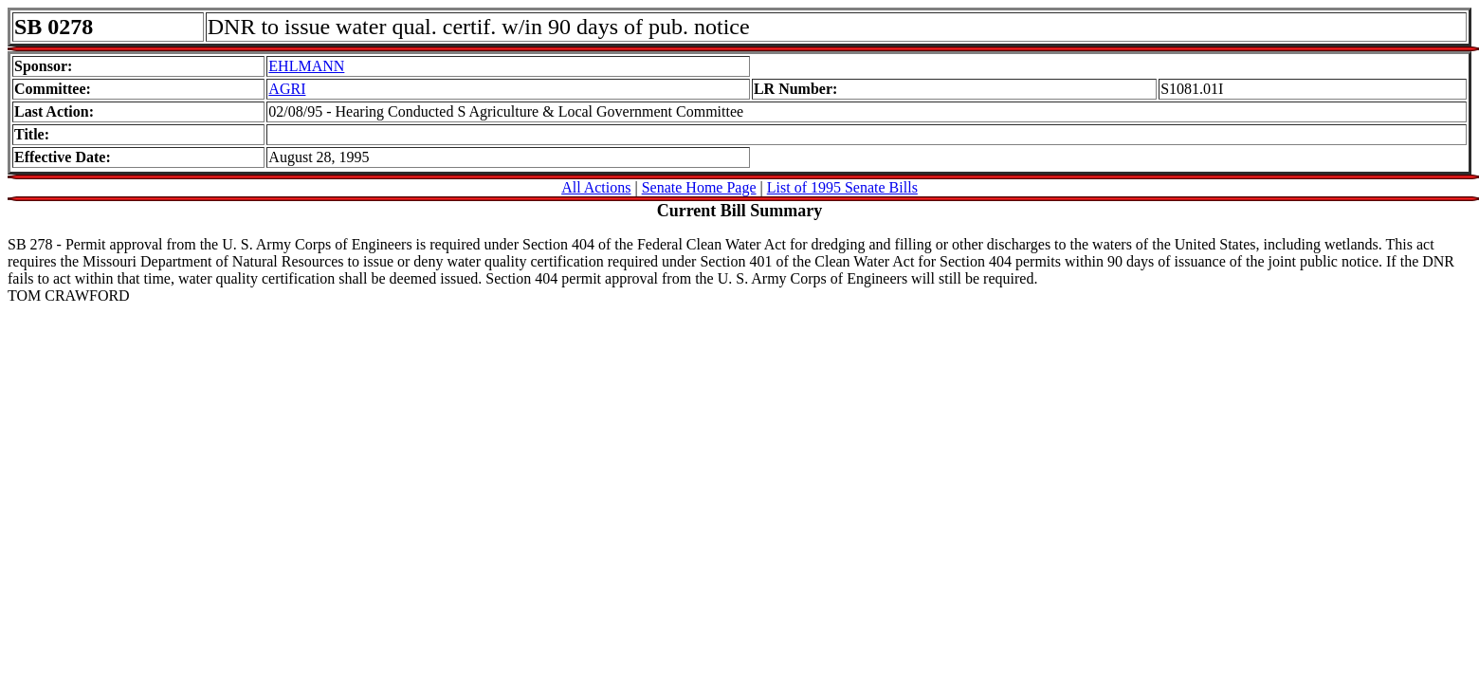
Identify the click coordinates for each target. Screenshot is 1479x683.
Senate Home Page (699, 187)
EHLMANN (306, 66)
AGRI (286, 89)
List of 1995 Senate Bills (842, 187)
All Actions (595, 187)
